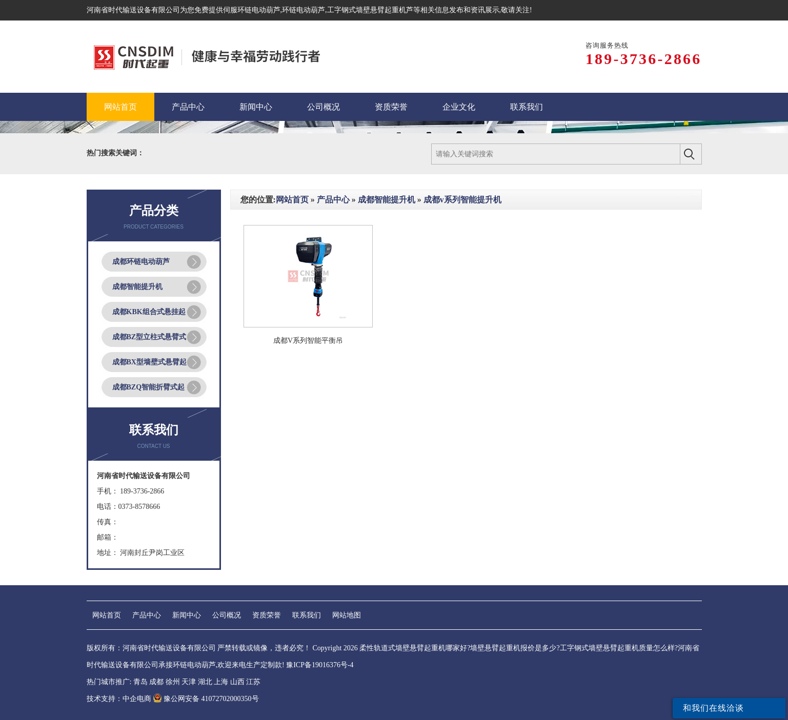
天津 (188, 682)
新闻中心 (186, 615)
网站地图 (346, 615)
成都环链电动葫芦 (141, 261)
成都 (156, 682)
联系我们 (306, 615)
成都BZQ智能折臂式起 (148, 387)
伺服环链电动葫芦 (251, 10)
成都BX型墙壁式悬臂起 (149, 362)
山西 (237, 682)
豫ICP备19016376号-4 (319, 665)
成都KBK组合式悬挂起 (149, 312)
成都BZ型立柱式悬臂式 (149, 337)
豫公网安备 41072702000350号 (206, 699)
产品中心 (333, 199)
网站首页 (292, 199)
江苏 (253, 682)
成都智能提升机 (137, 287)
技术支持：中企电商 (119, 699)
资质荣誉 (266, 615)
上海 (221, 682)
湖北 (205, 682)
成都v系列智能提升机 (462, 199)
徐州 (173, 682)
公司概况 (226, 615)
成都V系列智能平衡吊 (308, 340)
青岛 (140, 682)
